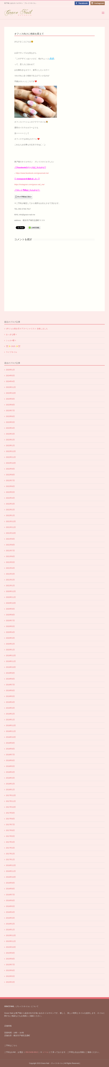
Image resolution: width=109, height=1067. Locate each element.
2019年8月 (10, 679)
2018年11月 (11, 731)
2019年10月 (11, 667)
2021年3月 (10, 574)
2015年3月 (10, 982)
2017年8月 (10, 819)
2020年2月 (10, 644)
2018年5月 (10, 766)
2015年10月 (11, 947)
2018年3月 (10, 778)
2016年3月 (10, 918)
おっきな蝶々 (11, 334)
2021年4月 (10, 568)
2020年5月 (10, 626)
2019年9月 (10, 673)
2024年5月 (10, 375)
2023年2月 (10, 440)
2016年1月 (10, 930)
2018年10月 (11, 737)
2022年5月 (10, 492)
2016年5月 (10, 906)
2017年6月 (10, 830)
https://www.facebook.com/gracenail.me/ (32, 173)
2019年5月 (10, 696)
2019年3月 (10, 708)
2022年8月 (10, 475)
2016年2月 (10, 924)
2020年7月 (10, 620)
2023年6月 (10, 416)
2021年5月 (10, 562)
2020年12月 (11, 591)
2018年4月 (10, 772)
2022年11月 (11, 457)
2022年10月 (11, 463)
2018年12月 (11, 725)
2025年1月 (10, 370)
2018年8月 (10, 749)
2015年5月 (10, 976)
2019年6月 (10, 690)
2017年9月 (10, 813)
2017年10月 (11, 807)
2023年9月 (10, 399)
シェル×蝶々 (11, 340)
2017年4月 (10, 842)
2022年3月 (10, 504)
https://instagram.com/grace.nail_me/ (29, 184)
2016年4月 (10, 912)
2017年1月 (10, 859)
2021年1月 (10, 585)
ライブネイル (11, 352)
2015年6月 (10, 970)
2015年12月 (11, 935)
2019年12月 (11, 655)
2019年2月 (10, 714)
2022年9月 (10, 469)
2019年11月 (11, 661)
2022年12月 (11, 451)
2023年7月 (10, 410)
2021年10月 (11, 533)
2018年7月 (10, 755)
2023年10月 (11, 393)
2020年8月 (10, 615)
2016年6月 (10, 900)
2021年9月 (10, 539)
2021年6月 (10, 556)
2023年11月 (11, 387)
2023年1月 (10, 445)
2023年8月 (10, 405)
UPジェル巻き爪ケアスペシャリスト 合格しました (27, 329)
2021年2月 (10, 580)
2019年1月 (10, 720)
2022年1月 (10, 515)
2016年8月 (10, 889)
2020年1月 (10, 650)
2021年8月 (10, 545)
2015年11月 (11, 941)
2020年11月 (11, 597)
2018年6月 (10, 760)
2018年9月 (10, 743)
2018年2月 (10, 784)
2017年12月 (11, 795)
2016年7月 (10, 895)
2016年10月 (11, 877)
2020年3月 (10, 638)
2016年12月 (11, 865)
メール (45, 1052)
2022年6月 (10, 486)
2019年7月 (10, 685)
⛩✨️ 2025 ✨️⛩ (13, 346)
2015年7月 (10, 964)
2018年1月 (10, 789)
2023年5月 (10, 422)
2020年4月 (10, 632)
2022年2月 (10, 510)
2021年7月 (10, 550)
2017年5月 (10, 836)
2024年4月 (10, 381)
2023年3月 (10, 434)
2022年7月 (10, 480)
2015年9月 (10, 953)
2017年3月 (10, 848)
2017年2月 (10, 854)
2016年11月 (11, 871)
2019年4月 (10, 702)
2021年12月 (11, 521)
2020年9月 (10, 609)
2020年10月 (11, 603)
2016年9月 (10, 883)
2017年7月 (10, 824)
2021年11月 (11, 527)
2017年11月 (11, 801)
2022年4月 (10, 498)
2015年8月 (10, 959)
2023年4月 (10, 428)
